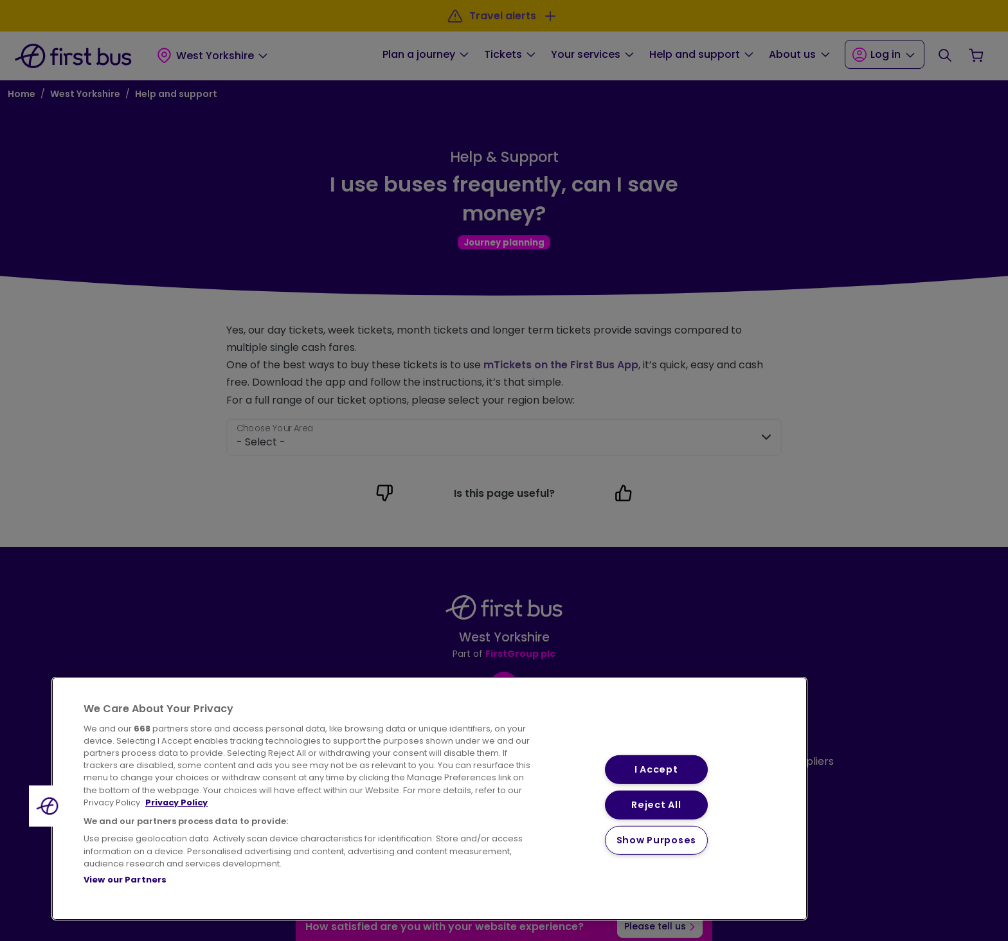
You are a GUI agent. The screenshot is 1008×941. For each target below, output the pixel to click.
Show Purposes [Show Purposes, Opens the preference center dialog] (656, 840)
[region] (429, 798)
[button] (49, 806)
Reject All (656, 804)
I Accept (656, 769)
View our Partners (125, 880)
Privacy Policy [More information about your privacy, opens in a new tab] (176, 802)
